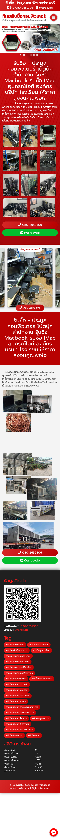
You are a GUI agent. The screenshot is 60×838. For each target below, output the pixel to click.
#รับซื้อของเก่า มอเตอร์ (16, 690)
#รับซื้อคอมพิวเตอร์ (15, 644)
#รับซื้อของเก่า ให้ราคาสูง (17, 724)
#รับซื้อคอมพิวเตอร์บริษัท (17, 661)
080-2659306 (24, 8)
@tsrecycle (46, 8)
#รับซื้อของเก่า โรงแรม (16, 718)
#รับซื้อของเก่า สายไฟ (16, 701)
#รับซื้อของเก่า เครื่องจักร (17, 695)
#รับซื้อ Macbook (14, 735)
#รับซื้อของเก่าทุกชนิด (16, 678)
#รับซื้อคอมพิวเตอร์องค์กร (18, 656)
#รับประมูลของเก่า (40, 718)
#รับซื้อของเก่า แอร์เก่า (42, 678)
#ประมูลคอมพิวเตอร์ (38, 644)
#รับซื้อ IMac (34, 735)
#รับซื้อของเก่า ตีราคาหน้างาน (19, 729)
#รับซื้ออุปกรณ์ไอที (41, 650)
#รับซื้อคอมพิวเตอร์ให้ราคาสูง (19, 673)
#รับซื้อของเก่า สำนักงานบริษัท (20, 712)
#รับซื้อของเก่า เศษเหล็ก (17, 684)
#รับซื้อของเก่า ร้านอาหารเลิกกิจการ (22, 707)
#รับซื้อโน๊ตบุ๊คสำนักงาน (16, 650)
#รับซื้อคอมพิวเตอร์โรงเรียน (19, 667)
